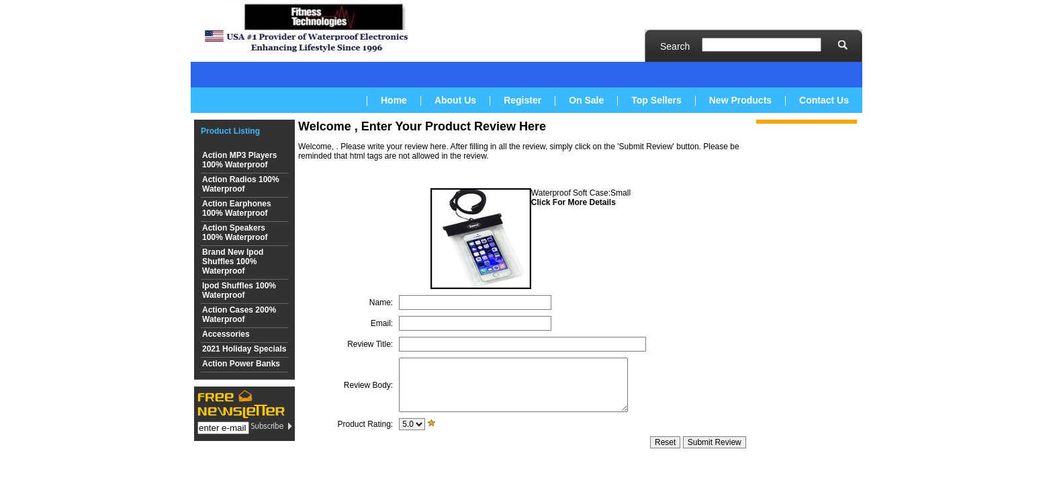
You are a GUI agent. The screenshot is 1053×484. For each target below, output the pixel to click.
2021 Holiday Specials (244, 349)
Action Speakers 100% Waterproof (235, 232)
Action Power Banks (241, 363)
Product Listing (230, 131)
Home (394, 100)
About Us (455, 100)
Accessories (226, 334)
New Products (740, 100)
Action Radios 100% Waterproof (240, 184)
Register (522, 100)
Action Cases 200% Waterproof (239, 314)
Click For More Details (573, 202)
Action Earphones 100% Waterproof (236, 208)
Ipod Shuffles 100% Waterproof (239, 290)
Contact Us (824, 100)
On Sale (586, 100)
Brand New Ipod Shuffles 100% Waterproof (232, 261)
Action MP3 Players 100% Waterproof (239, 160)
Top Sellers (656, 100)
